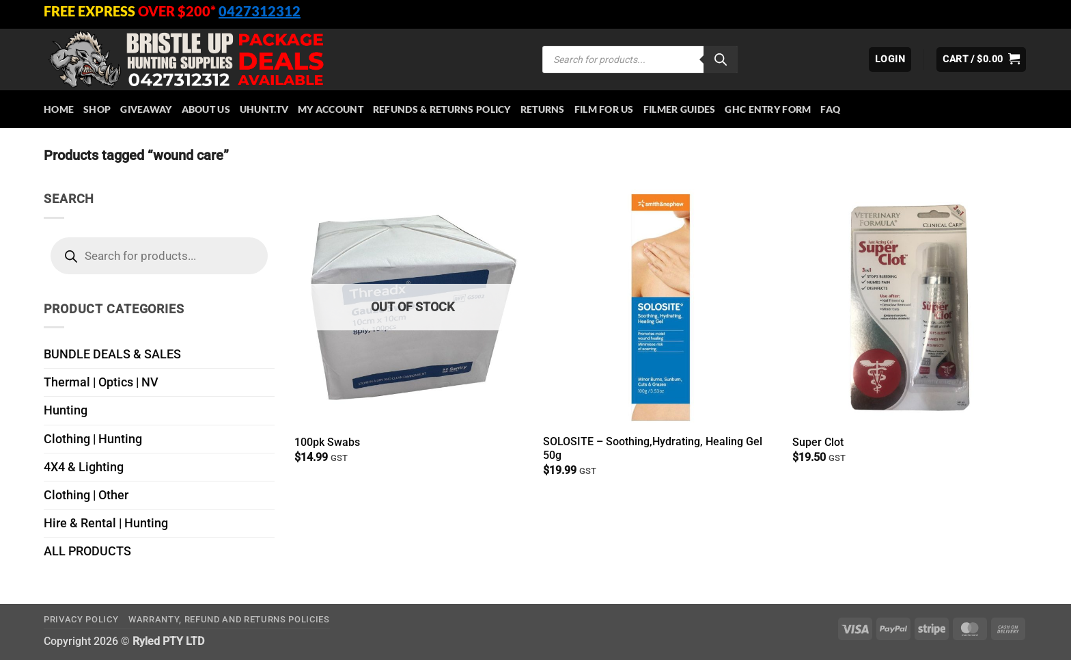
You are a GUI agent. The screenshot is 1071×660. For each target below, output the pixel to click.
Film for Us (604, 109)
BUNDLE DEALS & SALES (112, 354)
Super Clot (818, 442)
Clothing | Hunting (93, 439)
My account (330, 109)
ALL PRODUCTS (87, 551)
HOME (59, 109)
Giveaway (145, 109)
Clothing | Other (86, 495)
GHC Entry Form (768, 109)
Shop (97, 109)
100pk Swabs (327, 442)
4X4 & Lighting (84, 467)
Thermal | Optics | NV (101, 382)
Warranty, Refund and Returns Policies (229, 619)
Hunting (65, 410)
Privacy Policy (81, 619)
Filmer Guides (679, 109)
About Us (206, 109)
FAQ (830, 109)
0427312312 (260, 11)
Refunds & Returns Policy (442, 109)
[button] (890, 59)
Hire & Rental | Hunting (106, 523)
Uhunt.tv (264, 109)
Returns (542, 109)
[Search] (721, 59)
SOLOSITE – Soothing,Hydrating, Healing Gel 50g (652, 448)
